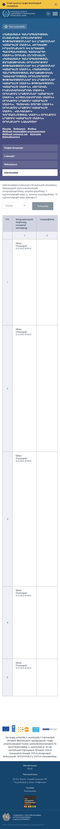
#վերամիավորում (11, 136)
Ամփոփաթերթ (11, 172)
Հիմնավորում (10, 164)
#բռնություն (19, 128)
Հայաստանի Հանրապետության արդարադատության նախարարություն (27, 817)
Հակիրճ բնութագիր (13, 147)
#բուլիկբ (6, 128)
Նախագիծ (9, 156)
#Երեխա (32, 128)
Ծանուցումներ (30, 791)
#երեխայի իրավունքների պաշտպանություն (23, 131)
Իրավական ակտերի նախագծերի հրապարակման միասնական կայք (22, 14)
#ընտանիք (35, 134)
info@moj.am (40, 782)
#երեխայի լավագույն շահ (15, 134)
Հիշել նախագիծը (17, 26)
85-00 (30, 769)
